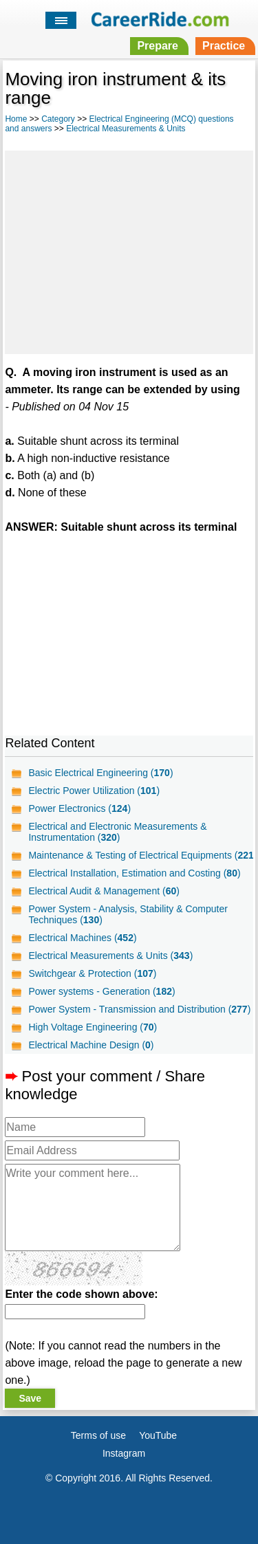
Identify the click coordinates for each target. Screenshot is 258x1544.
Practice (223, 46)
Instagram (124, 1453)
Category (58, 119)
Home (16, 119)
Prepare (157, 46)
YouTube (158, 1435)
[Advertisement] (128, 250)
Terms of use (98, 1435)
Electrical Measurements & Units (125, 128)
